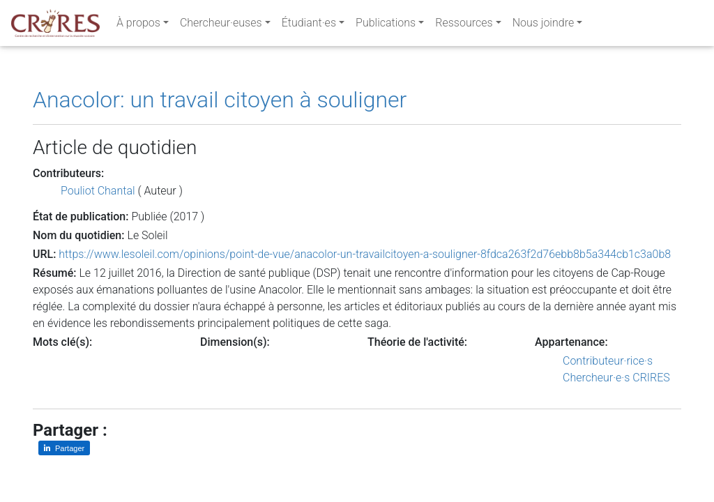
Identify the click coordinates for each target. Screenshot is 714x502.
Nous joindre (543, 25)
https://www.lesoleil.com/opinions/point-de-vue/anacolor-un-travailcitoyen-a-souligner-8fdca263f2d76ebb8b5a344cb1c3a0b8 (365, 254)
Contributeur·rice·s (608, 360)
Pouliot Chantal (98, 190)
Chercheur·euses (221, 25)
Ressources (463, 25)
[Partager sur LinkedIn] (64, 448)
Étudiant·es (309, 25)
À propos (138, 25)
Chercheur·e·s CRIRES (616, 377)
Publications (386, 25)
